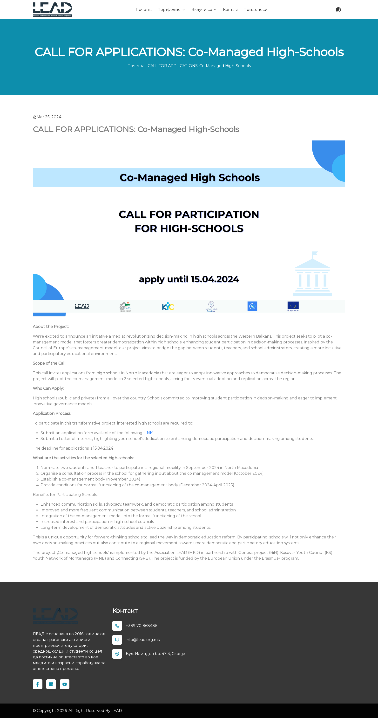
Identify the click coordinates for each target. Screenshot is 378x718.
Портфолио (169, 9)
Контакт (231, 9)
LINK (148, 433)
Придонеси (255, 9)
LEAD (116, 710)
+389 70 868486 (141, 625)
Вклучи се (201, 9)
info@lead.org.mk (143, 639)
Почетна (144, 9)
